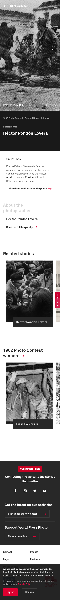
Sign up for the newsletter (22, 514)
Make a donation (17, 536)
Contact (7, 552)
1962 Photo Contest (18, 6)
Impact (34, 552)
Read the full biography (19, 227)
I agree (10, 592)
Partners (35, 559)
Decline (29, 592)
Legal (6, 559)
